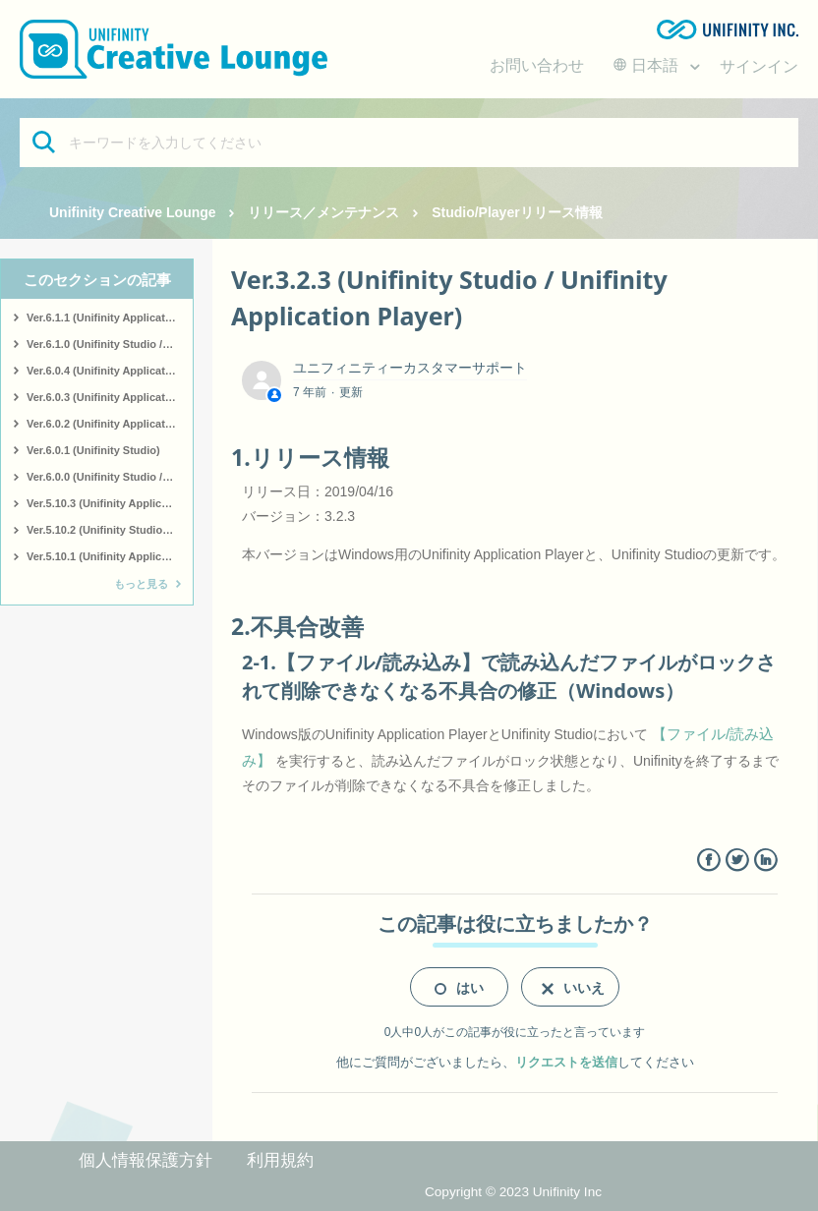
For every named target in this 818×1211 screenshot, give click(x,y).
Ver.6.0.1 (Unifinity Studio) (93, 450)
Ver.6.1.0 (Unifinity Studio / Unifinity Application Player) (110, 344)
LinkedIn (765, 860)
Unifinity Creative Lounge (132, 212)
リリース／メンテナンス (323, 212)
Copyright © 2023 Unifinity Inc (513, 1191)
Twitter (737, 860)
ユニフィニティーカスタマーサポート (410, 367)
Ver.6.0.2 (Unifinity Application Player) (110, 424)
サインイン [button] (759, 66)
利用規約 (280, 1160)
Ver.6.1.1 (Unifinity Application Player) (110, 317)
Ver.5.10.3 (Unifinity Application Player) (110, 503)
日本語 (648, 65)
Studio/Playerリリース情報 (517, 212)
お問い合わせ (537, 65)
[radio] (459, 987)
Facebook (708, 860)
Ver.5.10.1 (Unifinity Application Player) (110, 556)
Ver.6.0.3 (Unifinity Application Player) (110, 397)
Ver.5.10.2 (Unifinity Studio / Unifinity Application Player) (110, 530)
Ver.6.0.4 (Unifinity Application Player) (110, 370)
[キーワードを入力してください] (409, 142)
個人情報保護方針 (145, 1160)
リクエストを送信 (566, 1062)
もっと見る (141, 584)
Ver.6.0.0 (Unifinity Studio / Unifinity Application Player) (110, 477)
